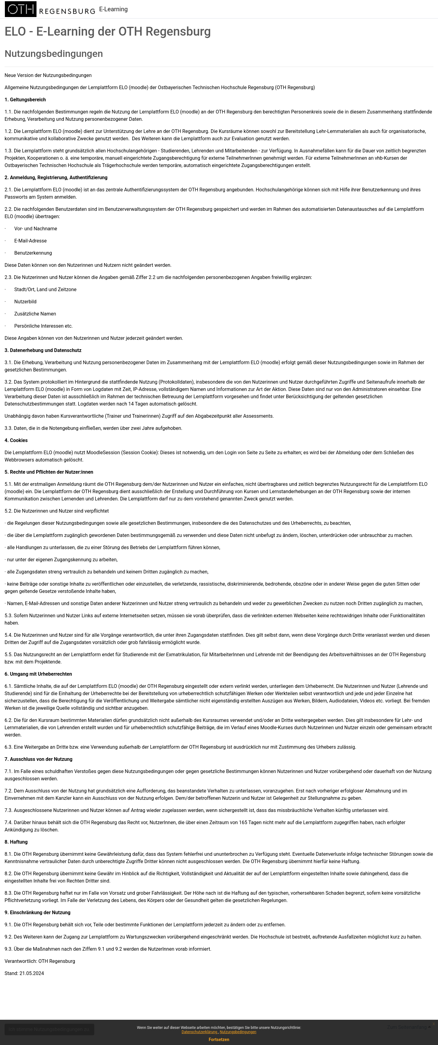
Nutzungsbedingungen (238, 1032)
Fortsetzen (219, 1039)
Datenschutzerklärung (200, 1032)
